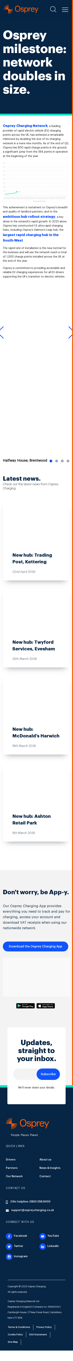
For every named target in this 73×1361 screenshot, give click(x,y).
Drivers (11, 1159)
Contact (45, 1176)
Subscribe (48, 1074)
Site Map (13, 1342)
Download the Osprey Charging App (35, 946)
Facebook (16, 1236)
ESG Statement (38, 1334)
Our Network (14, 1176)
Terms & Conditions (19, 1327)
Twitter (14, 1246)
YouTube (49, 1236)
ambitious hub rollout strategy (29, 216)
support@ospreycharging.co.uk (30, 1210)
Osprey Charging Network (25, 126)
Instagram (16, 1256)
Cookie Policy (15, 1334)
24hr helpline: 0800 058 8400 (28, 1201)
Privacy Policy (44, 1327)
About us (45, 1159)
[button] (65, 9)
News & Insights (49, 1168)
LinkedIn (49, 1246)
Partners (12, 1168)
